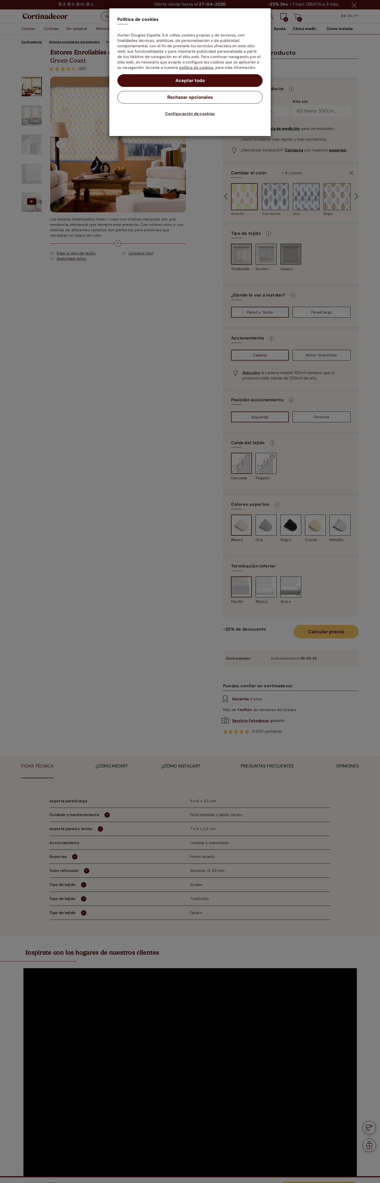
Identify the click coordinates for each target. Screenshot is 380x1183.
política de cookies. (196, 67)
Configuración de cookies (190, 114)
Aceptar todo (190, 80)
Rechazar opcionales (190, 97)
